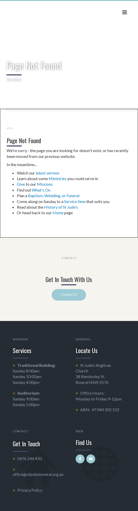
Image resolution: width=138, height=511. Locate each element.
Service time (75, 201)
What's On (41, 189)
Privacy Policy (29, 490)
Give (21, 184)
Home (57, 212)
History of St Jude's (61, 207)
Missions (45, 184)
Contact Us (69, 295)
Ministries (57, 178)
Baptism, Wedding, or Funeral (53, 195)
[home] (43, 12)
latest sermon (47, 172)
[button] (124, 12)
